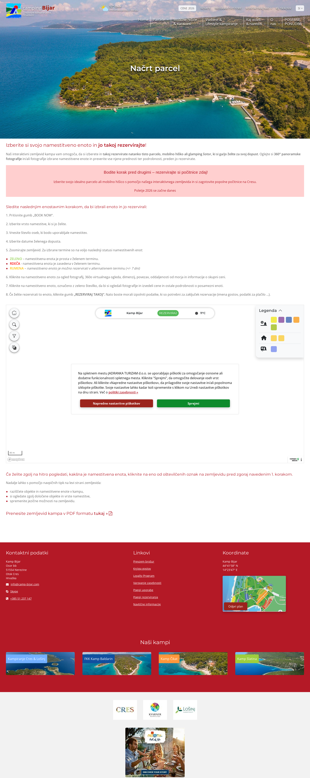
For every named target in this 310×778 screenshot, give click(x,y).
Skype (12, 591)
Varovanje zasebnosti (147, 583)
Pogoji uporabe (143, 590)
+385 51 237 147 (19, 598)
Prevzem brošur (143, 561)
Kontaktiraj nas (257, 8)
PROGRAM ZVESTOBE (228, 8)
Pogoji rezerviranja (145, 597)
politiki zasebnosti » (123, 392)
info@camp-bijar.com (22, 584)
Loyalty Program (143, 576)
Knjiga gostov (142, 568)
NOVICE (205, 8)
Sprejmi (193, 403)
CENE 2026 (187, 8)
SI (299, 8)
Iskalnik (283, 8)
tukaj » (101, 513)
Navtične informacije (147, 604)
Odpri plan (235, 606)
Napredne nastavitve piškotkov (116, 403)
